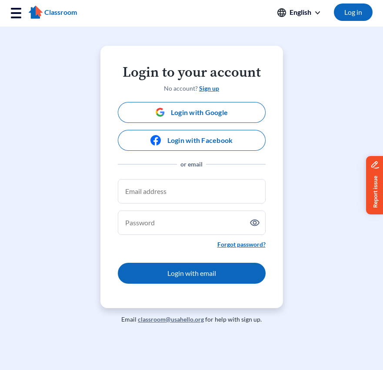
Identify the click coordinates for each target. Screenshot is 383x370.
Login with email (191, 273)
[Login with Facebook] (192, 140)
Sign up (209, 88)
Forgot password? (241, 244)
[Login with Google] (192, 112)
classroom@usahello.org (171, 319)
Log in (353, 12)
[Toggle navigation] (16, 13)
